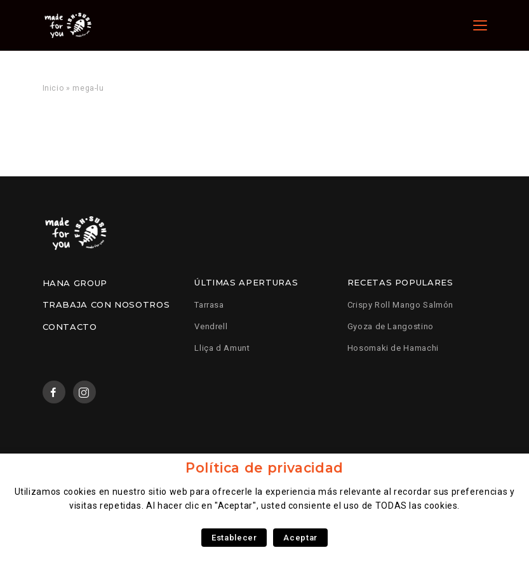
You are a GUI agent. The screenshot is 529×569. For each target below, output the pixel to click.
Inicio (53, 88)
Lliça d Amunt (222, 348)
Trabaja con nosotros (106, 304)
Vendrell (210, 326)
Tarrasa (209, 305)
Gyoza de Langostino (390, 326)
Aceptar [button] (300, 537)
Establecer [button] (234, 537)
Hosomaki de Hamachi (393, 348)
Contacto (70, 327)
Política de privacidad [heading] (264, 468)
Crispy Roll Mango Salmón (400, 305)
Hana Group (75, 283)
